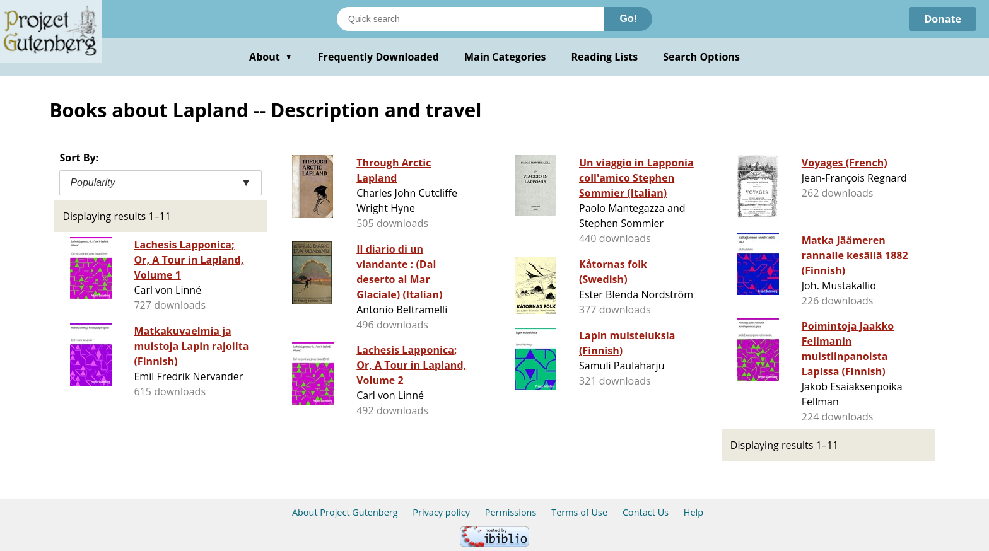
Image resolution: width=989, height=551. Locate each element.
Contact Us (646, 512)
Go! (628, 18)
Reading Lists (604, 57)
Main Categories (505, 57)
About (271, 56)
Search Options (701, 57)
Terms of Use (579, 512)
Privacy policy (441, 512)
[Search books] (470, 19)
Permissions (511, 512)
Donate (942, 19)
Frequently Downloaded (378, 57)
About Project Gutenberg (345, 512)
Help (693, 512)
